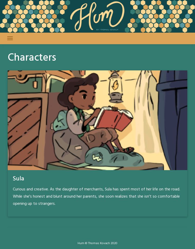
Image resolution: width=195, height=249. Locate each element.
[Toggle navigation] (10, 38)
